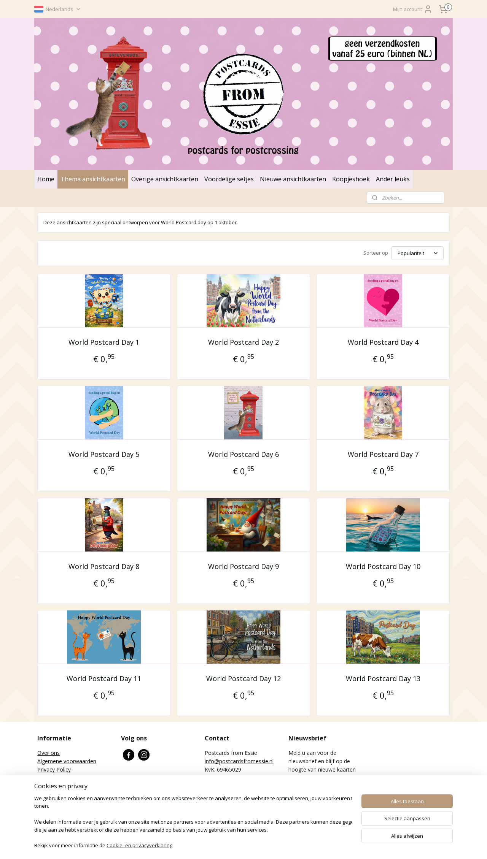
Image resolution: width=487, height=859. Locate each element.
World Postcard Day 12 (243, 678)
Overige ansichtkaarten (164, 179)
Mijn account (413, 9)
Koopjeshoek (351, 179)
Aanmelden (307, 795)
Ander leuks (393, 179)
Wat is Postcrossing (61, 786)
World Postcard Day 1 (103, 342)
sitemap (197, 845)
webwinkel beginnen (291, 845)
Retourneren (52, 778)
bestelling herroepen (243, 845)
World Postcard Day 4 (383, 342)
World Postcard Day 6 (243, 454)
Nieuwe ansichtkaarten (293, 179)
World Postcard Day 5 (103, 454)
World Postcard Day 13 (383, 678)
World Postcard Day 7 (383, 454)
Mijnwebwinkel (357, 845)
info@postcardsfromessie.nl (239, 761)
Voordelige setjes (229, 179)
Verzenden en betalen (64, 795)
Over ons (48, 752)
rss (213, 845)
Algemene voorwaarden (66, 761)
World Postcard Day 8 (103, 566)
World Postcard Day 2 (243, 342)
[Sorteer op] (417, 253)
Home (45, 179)
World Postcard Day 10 (383, 566)
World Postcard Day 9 (243, 566)
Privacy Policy (54, 769)
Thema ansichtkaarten (92, 179)
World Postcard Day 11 (104, 678)
